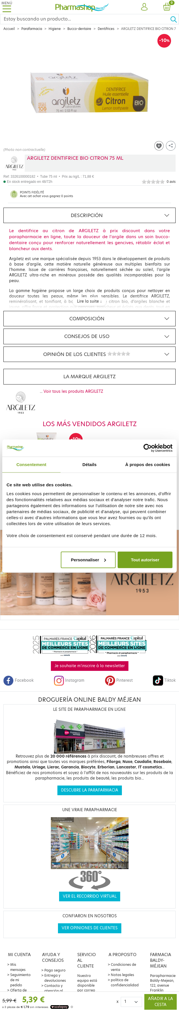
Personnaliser (88, 559)
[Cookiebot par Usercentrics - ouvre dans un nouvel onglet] (147, 448)
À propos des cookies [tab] (147, 464)
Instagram (69, 680)
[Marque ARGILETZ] (14, 163)
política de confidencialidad (125, 982)
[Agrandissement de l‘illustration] (89, 93)
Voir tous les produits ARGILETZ (73, 391)
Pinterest (119, 680)
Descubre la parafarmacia (89, 790)
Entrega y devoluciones (55, 978)
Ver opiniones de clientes (90, 928)
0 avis (171, 182)
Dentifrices (106, 29)
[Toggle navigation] (7, 7)
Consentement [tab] (31, 464)
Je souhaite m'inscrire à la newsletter (90, 666)
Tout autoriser (145, 559)
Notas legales (122, 974)
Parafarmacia (31, 29)
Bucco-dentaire (79, 29)
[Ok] (174, 19)
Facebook (18, 680)
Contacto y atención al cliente (53, 990)
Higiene (55, 29)
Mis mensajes (18, 967)
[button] (144, 7)
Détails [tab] (89, 464)
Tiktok (164, 680)
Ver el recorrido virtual (89, 896)
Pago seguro (55, 970)
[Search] (85, 19)
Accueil (9, 29)
